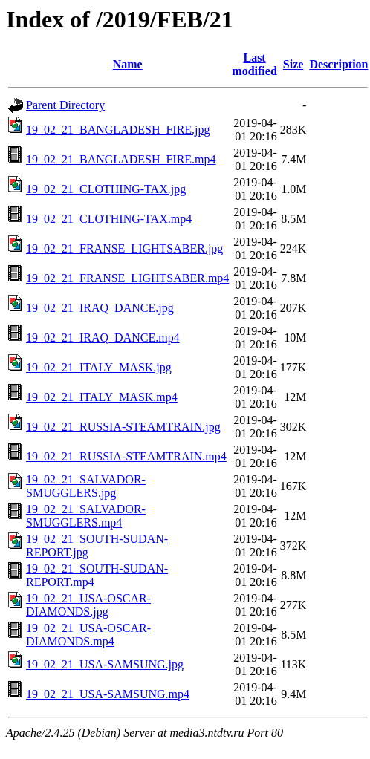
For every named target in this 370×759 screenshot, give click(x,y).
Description (338, 64)
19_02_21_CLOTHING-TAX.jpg (106, 189)
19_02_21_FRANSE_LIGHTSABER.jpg (124, 248)
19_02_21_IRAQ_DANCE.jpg (100, 308)
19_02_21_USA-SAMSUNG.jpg (105, 664)
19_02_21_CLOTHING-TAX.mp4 (109, 218)
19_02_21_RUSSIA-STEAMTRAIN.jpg (123, 426)
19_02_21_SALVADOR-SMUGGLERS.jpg (86, 486)
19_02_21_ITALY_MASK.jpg (99, 367)
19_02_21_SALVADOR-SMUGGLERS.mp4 (86, 516)
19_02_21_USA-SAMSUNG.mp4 (107, 694)
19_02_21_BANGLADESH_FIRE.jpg (118, 129)
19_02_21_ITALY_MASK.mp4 (102, 397)
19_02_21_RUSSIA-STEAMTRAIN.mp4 (126, 456)
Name (128, 64)
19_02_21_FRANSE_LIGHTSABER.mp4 (127, 278)
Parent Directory (65, 105)
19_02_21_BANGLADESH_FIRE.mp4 (121, 159)
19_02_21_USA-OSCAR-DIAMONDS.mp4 (88, 635)
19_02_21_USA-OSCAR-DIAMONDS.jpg (88, 605)
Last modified (254, 64)
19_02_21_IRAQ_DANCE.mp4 (103, 337)
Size (293, 64)
